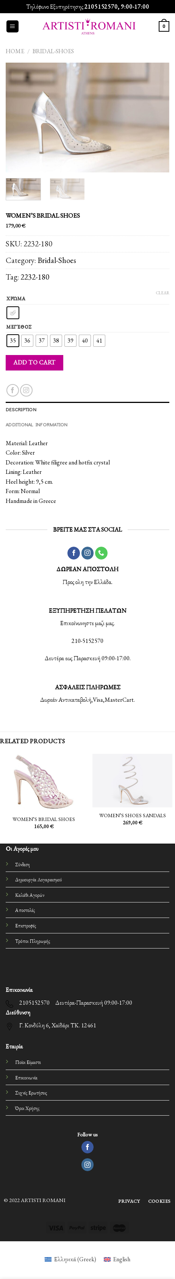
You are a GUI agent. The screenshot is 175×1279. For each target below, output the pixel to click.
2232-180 (34, 277)
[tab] (87, 409)
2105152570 (101, 7)
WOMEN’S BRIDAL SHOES (43, 819)
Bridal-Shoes (53, 51)
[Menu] (12, 26)
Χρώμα (16, 298)
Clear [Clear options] (162, 292)
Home (15, 51)
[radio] (13, 312)
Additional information (37, 424)
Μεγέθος (19, 327)
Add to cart (34, 362)
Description (21, 409)
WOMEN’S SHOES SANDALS (132, 815)
